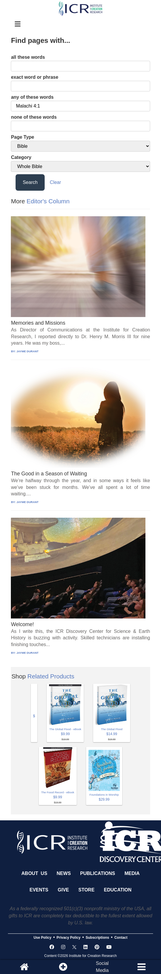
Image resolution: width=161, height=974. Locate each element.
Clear (55, 182)
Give (63, 889)
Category (21, 157)
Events (39, 889)
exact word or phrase (34, 77)
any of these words (32, 97)
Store (86, 889)
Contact (121, 938)
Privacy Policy (68, 938)
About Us (34, 873)
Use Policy (42, 938)
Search (30, 182)
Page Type (22, 137)
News (64, 873)
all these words (28, 57)
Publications (97, 873)
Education (118, 889)
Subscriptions (97, 938)
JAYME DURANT (27, 351)
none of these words (34, 117)
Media (132, 873)
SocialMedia (102, 967)
